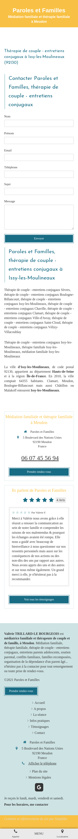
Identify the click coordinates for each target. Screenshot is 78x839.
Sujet (7, 184)
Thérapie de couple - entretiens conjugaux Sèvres (37, 290)
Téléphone (10, 167)
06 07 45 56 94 (40, 457)
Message (9, 201)
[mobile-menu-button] (39, 833)
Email (8, 150)
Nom (7, 116)
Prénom (9, 133)
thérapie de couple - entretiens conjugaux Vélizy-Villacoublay (38, 327)
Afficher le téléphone (42, 763)
